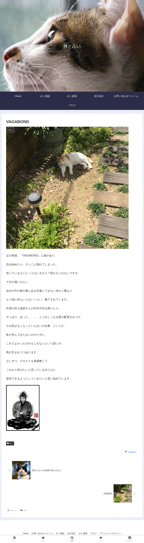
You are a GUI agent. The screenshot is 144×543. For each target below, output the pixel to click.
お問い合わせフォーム (41, 533)
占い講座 (83, 533)
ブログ (94, 533)
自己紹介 (71, 533)
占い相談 (60, 533)
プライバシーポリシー (111, 533)
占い (10, 443)
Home (25, 533)
